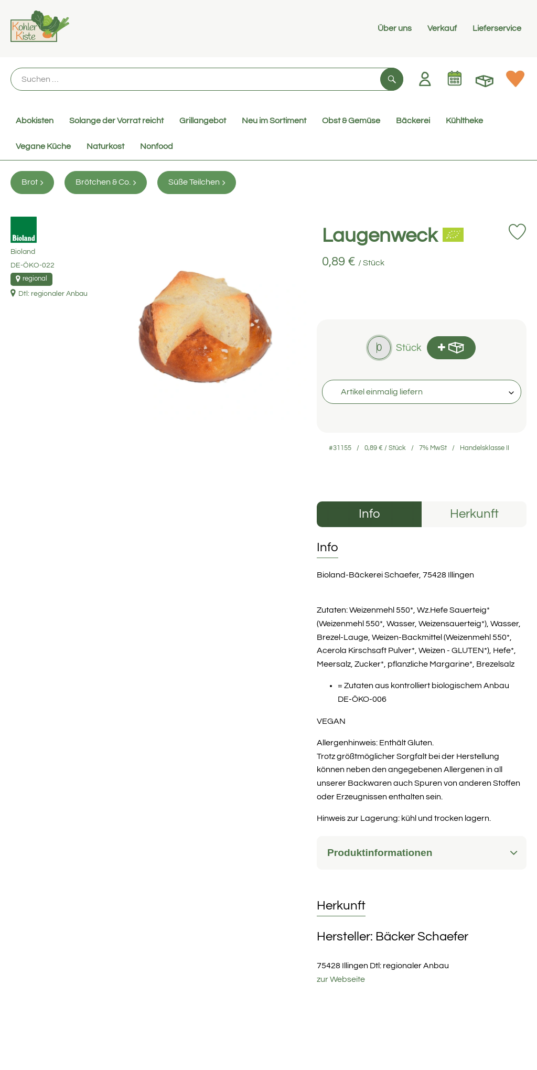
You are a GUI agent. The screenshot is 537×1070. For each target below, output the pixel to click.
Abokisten (34, 120)
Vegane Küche (43, 146)
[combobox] (421, 391)
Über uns (395, 28)
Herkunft (474, 513)
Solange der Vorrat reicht (116, 120)
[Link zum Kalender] (455, 79)
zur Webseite (341, 979)
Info (369, 513)
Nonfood (156, 146)
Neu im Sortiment (274, 120)
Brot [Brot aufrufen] (32, 182)
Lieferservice (496, 28)
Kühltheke (464, 120)
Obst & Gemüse (351, 120)
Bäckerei (413, 120)
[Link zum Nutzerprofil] (425, 79)
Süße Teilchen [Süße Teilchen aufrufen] (196, 182)
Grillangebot (202, 120)
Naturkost (105, 146)
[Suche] (206, 79)
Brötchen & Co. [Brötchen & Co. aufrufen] (106, 182)
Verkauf (442, 28)
